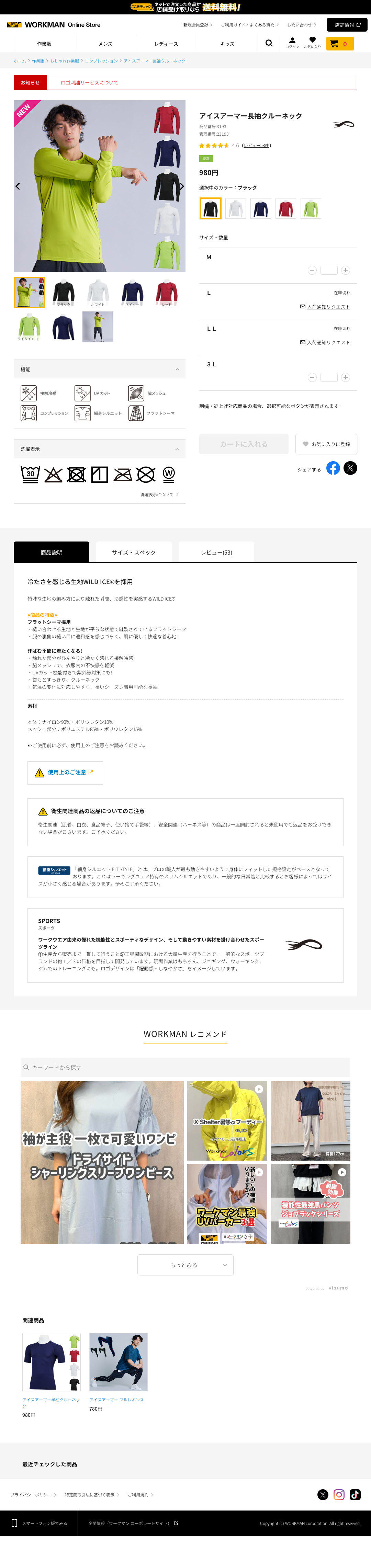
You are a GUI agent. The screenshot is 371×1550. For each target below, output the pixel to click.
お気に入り (312, 42)
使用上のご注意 (60, 772)
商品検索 (269, 43)
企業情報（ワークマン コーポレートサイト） (130, 1523)
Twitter (322, 1494)
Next (180, 186)
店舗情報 (344, 24)
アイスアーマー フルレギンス (116, 1399)
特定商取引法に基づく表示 (89, 1494)
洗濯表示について (156, 494)
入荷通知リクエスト (328, 306)
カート (340, 43)
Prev (19, 186)
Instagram (339, 1494)
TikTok (355, 1494)
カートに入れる (244, 444)
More (185, 1264)
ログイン (292, 42)
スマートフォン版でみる (44, 1523)
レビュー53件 (256, 145)
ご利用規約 (138, 1494)
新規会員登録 (195, 24)
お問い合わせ (299, 24)
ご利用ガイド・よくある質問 (247, 24)
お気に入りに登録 (331, 444)
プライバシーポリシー (31, 1494)
